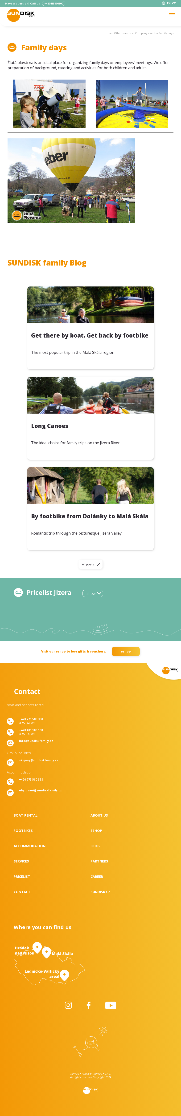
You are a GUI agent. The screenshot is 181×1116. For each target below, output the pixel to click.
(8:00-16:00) (31, 731)
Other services (123, 33)
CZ (174, 3)
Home (108, 33)
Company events (145, 33)
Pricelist (22, 876)
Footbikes (23, 830)
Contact (22, 892)
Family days (166, 33)
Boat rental (25, 815)
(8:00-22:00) (31, 720)
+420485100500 (53, 3)
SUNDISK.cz (100, 892)
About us (99, 815)
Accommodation (29, 846)
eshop (126, 651)
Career (96, 876)
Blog (95, 846)
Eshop (96, 830)
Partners (99, 861)
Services (21, 861)
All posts (88, 564)
